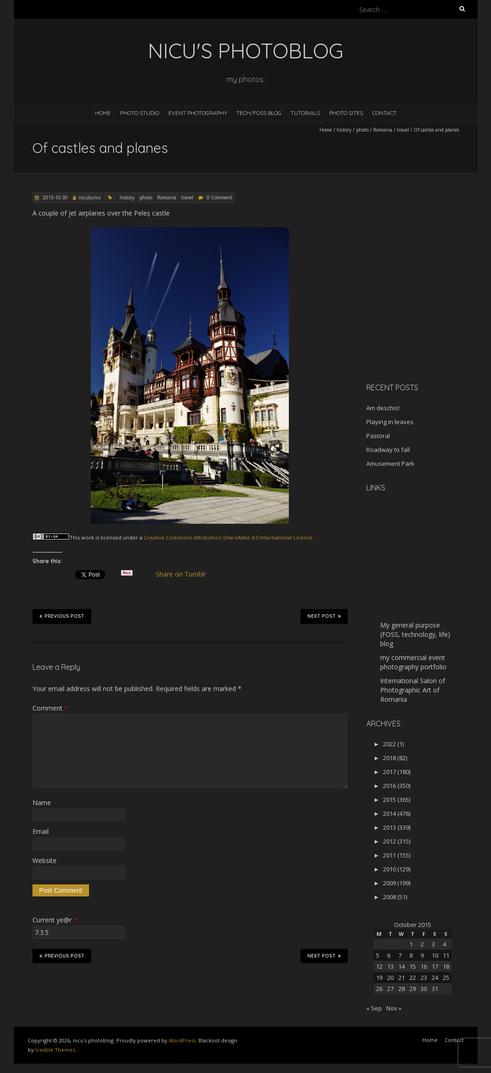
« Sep (374, 1008)
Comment (50, 708)
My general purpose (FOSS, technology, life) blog (415, 634)
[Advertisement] (424, 310)
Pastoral (378, 436)
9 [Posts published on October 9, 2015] (422, 955)
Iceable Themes (55, 1049)
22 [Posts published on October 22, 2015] (412, 977)
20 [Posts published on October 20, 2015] (390, 977)
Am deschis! (383, 408)
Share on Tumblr (184, 574)
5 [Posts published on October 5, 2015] (377, 955)
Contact (384, 112)
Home (103, 112)
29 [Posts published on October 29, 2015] (412, 988)
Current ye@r (54, 919)
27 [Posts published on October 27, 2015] (390, 988)
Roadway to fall (388, 449)
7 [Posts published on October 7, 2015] (400, 955)
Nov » (394, 1008)
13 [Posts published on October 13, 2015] (390, 966)
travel (403, 130)
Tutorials (305, 112)
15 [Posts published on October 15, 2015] (412, 966)
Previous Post (61, 616)
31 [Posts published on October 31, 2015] (435, 988)
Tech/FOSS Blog (258, 112)
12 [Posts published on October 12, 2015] (379, 966)
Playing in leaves (390, 422)
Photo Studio (139, 112)
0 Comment (219, 197)
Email (40, 831)
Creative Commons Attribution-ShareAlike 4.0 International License (228, 537)
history (344, 130)
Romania (382, 130)
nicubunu (89, 197)
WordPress (182, 1040)
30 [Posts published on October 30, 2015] (424, 988)
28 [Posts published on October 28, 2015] (401, 988)
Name (41, 802)
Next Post (324, 616)
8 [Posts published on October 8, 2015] (411, 955)
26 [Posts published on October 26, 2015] (379, 988)
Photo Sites (346, 112)
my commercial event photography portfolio (413, 662)
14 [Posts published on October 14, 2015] (401, 966)
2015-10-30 (54, 197)
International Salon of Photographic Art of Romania (412, 690)
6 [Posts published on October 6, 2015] (388, 955)
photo (362, 130)
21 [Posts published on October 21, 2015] (401, 977)
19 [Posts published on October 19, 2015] (379, 977)
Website (44, 860)
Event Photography (197, 112)
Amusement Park (390, 463)
